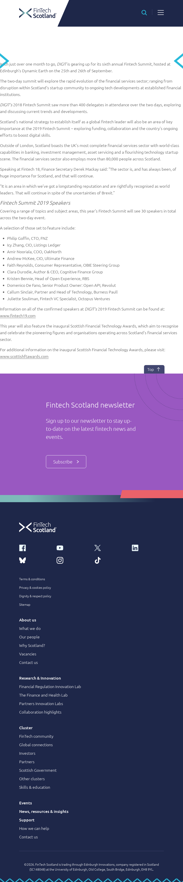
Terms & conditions (32, 579)
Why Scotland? (32, 645)
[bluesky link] (35, 560)
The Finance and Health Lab (43, 694)
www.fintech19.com (18, 315)
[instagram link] (73, 560)
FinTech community (36, 736)
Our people (29, 636)
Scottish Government (38, 770)
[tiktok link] (110, 560)
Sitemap (24, 604)
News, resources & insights (43, 811)
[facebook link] (35, 547)
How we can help (34, 828)
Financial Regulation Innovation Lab (50, 686)
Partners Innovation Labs (41, 703)
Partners (27, 761)
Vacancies (27, 653)
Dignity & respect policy (35, 596)
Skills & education (34, 787)
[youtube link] (73, 547)
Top (154, 369)
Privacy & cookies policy (35, 587)
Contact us (28, 662)
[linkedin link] (148, 547)
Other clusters (32, 778)
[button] (144, 12)
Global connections (36, 744)
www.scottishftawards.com (24, 356)
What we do (30, 628)
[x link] (110, 547)
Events (25, 802)
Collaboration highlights (40, 711)
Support (27, 819)
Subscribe (66, 461)
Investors (27, 753)
